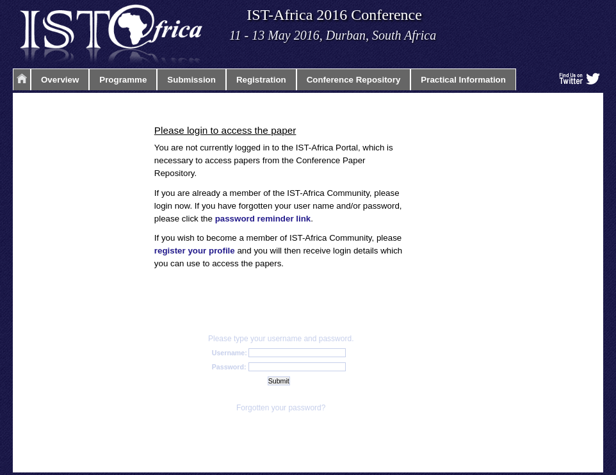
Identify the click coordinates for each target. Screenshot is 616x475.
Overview (60, 80)
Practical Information (463, 80)
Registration (261, 80)
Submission (191, 80)
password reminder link (263, 218)
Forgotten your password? (280, 407)
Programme (123, 80)
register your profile (194, 250)
